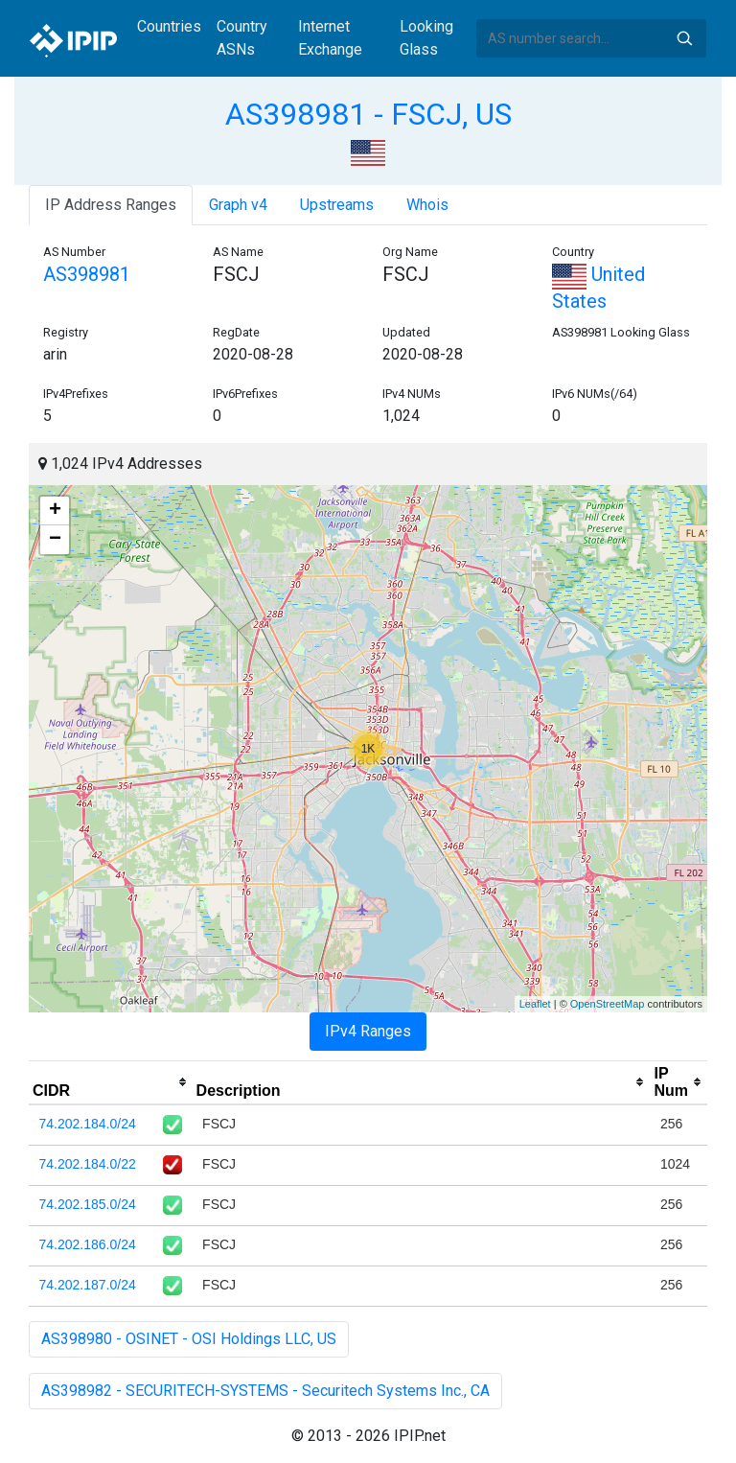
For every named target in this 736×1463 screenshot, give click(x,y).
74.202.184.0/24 (87, 1123)
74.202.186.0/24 (87, 1244)
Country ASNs (242, 37)
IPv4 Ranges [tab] (368, 1031)
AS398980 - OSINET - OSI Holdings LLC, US (188, 1339)
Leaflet (535, 1004)
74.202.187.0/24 (87, 1284)
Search (684, 38)
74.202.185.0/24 (87, 1204)
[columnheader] (111, 1082)
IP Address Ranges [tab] (110, 205)
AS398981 (86, 274)
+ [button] (55, 511)
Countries (169, 26)
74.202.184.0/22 (87, 1164)
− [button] (55, 539)
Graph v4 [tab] (238, 205)
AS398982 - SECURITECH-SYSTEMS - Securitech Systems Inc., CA (265, 1391)
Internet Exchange (330, 37)
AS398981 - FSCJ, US (368, 114)
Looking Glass (426, 37)
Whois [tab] (427, 205)
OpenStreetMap (607, 1004)
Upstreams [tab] (337, 205)
